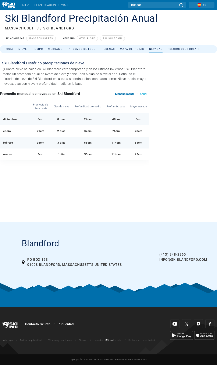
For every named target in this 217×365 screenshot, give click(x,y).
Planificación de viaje (51, 5)
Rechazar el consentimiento (142, 340)
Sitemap (83, 340)
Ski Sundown (112, 38)
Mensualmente (124, 94)
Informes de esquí (82, 49)
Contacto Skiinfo (37, 324)
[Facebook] (209, 323)
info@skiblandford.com (183, 260)
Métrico (109, 340)
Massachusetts (41, 38)
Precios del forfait (183, 49)
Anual (143, 94)
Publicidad (66, 324)
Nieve (26, 5)
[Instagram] (198, 323)
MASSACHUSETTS (22, 28)
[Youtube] (174, 323)
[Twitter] (186, 323)
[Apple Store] (204, 335)
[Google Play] (181, 335)
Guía (9, 49)
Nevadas (156, 49)
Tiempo (37, 49)
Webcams (55, 49)
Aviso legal (8, 340)
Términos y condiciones (60, 340)
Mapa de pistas (132, 49)
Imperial (117, 340)
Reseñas (108, 49)
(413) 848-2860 (172, 255)
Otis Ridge (87, 38)
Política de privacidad (31, 340)
